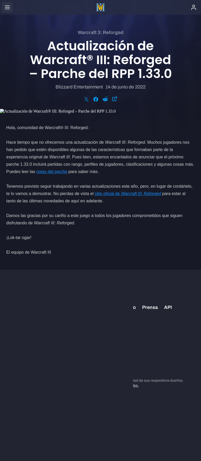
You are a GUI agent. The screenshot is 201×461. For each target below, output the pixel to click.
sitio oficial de (128, 193)
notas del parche (51, 171)
